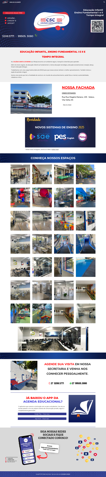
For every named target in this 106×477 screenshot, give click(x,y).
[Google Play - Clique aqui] (42, 414)
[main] (53, 64)
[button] (104, 2)
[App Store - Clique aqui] (42, 419)
